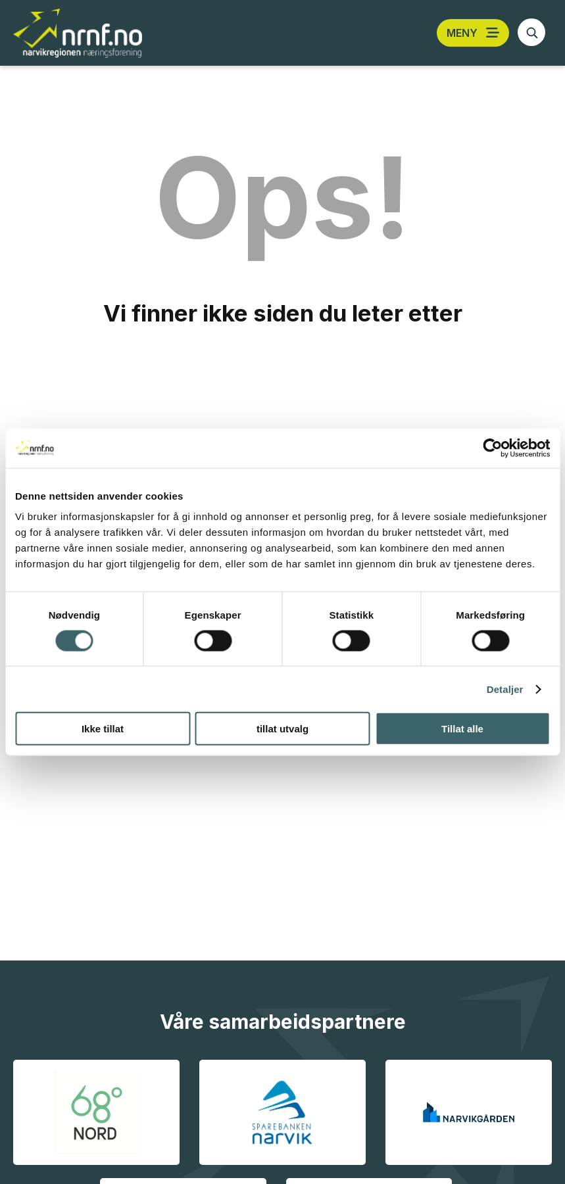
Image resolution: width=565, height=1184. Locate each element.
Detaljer (505, 688)
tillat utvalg (282, 728)
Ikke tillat (103, 728)
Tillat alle (462, 728)
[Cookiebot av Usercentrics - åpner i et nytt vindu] (492, 448)
